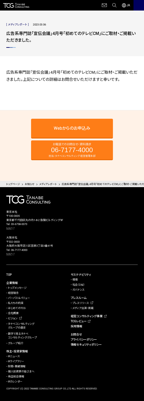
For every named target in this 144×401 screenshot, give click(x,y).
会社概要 (13, 313)
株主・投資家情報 (17, 351)
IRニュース (14, 356)
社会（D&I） (78, 284)
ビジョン (13, 318)
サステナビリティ (81, 274)
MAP (9, 228)
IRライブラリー (16, 361)
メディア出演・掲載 (83, 308)
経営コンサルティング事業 (87, 316)
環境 (75, 279)
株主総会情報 (16, 376)
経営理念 (13, 292)
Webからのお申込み (72, 128)
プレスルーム (78, 298)
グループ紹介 (15, 343)
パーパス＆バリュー (19, 298)
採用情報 (76, 326)
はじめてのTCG (17, 308)
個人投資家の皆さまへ (21, 371)
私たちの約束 (15, 303)
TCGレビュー (79, 321)
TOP (9, 274)
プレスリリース (80, 303)
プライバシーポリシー (84, 339)
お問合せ (76, 334)
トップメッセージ (17, 287)
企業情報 (12, 283)
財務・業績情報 (16, 366)
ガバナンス (78, 289)
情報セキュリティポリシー (86, 344)
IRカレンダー (15, 381)
